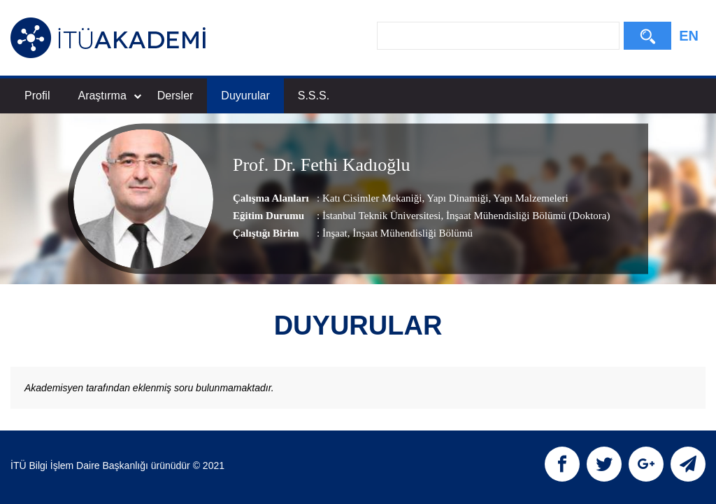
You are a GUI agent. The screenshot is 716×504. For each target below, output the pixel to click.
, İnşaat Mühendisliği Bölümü (410, 233)
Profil (37, 96)
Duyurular (245, 96)
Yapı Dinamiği (456, 198)
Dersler (175, 96)
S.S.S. (313, 96)
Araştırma (109, 96)
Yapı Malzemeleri (529, 198)
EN (689, 35)
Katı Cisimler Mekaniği (372, 198)
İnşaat (335, 233)
